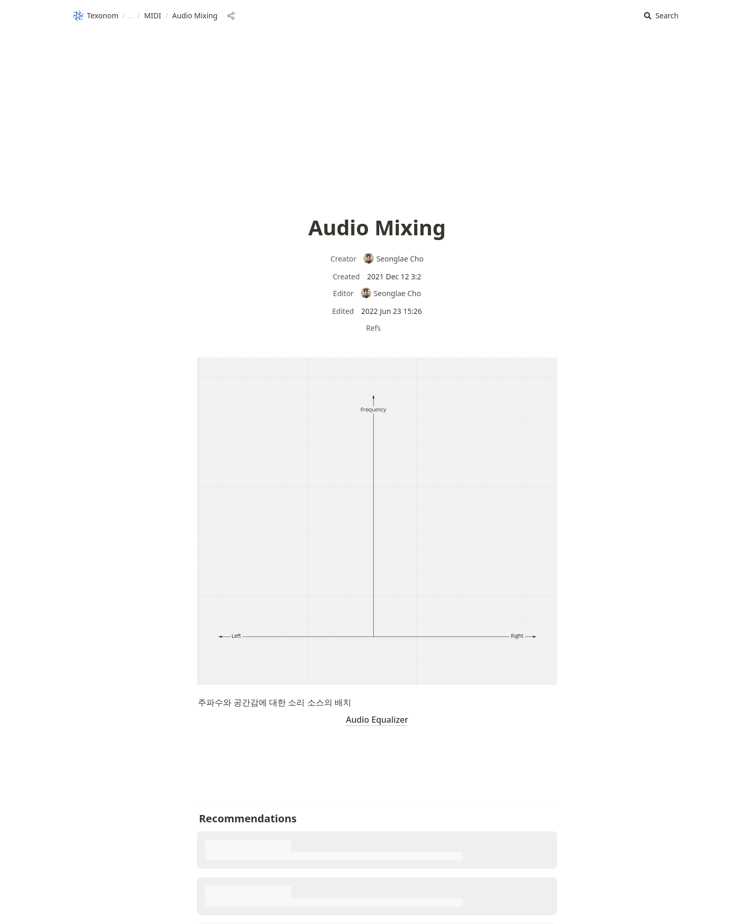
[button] (661, 16)
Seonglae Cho (393, 259)
